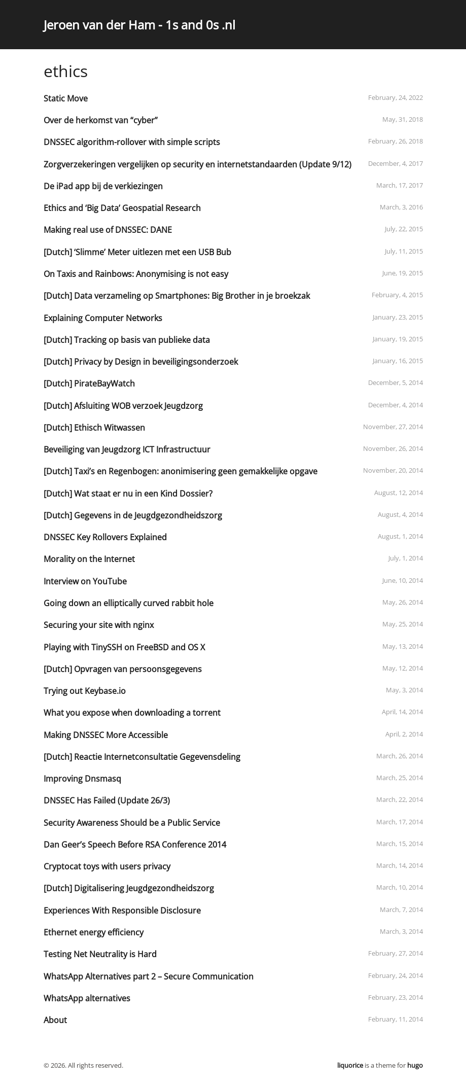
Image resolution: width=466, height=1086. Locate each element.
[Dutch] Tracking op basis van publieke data (127, 339)
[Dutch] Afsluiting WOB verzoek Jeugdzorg (123, 405)
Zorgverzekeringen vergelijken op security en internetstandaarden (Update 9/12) (197, 164)
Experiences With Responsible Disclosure (122, 910)
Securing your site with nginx (99, 624)
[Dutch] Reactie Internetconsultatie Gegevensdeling (142, 756)
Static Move (66, 98)
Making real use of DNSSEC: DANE (108, 229)
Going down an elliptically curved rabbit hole (128, 603)
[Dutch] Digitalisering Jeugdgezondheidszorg (129, 888)
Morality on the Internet (89, 559)
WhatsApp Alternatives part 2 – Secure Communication (149, 976)
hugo (415, 1065)
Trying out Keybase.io (85, 690)
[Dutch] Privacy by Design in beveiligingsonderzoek (141, 361)
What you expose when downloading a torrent (132, 712)
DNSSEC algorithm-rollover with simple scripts (132, 142)
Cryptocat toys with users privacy (107, 866)
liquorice (350, 1065)
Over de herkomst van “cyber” (101, 120)
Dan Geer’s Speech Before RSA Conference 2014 (135, 844)
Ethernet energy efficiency (94, 932)
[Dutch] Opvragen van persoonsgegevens (123, 669)
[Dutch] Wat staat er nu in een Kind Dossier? (128, 493)
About (55, 1020)
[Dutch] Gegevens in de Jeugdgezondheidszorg (133, 515)
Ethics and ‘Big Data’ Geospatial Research (122, 208)
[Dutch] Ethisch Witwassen (94, 427)
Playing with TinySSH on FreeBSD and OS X (124, 647)
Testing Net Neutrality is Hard (100, 954)
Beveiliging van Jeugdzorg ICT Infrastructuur (127, 449)
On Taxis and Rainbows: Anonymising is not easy (136, 273)
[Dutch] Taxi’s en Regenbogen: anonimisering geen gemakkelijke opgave (180, 471)
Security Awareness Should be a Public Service (132, 822)
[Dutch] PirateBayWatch (89, 383)
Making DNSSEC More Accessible (106, 735)
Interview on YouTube (85, 581)
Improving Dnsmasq (82, 778)
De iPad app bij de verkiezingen (103, 186)
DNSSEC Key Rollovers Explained (105, 537)
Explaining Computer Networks (103, 318)
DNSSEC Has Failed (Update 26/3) (107, 800)
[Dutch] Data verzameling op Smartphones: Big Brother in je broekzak (177, 295)
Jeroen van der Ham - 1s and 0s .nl (139, 24)
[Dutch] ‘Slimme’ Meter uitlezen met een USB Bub (137, 252)
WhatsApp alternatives (87, 998)
